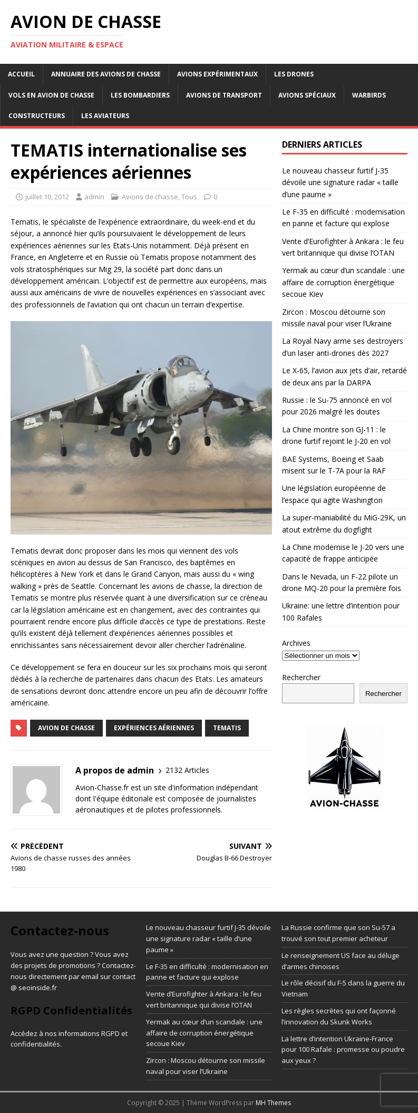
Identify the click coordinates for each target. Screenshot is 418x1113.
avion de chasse (66, 727)
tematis (227, 727)
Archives (296, 643)
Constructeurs (36, 115)
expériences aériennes (154, 727)
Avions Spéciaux (307, 95)
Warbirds (369, 95)
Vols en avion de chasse (51, 95)
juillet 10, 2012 (47, 196)
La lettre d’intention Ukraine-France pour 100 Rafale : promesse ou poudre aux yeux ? (343, 1050)
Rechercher (301, 677)
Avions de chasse (150, 196)
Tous (189, 196)
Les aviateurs (105, 115)
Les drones (294, 74)
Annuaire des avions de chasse (106, 74)
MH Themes (273, 1102)
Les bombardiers (140, 95)
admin (94, 196)
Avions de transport (224, 95)
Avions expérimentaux (217, 74)
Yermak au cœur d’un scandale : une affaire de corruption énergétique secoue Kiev (343, 282)
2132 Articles (187, 770)
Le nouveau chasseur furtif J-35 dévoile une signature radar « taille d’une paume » (340, 182)
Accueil (21, 74)
